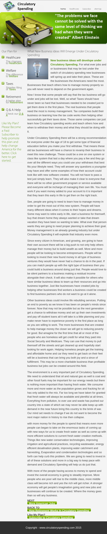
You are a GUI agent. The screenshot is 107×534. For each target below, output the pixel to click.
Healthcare (15, 63)
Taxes (12, 89)
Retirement (16, 102)
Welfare (13, 76)
